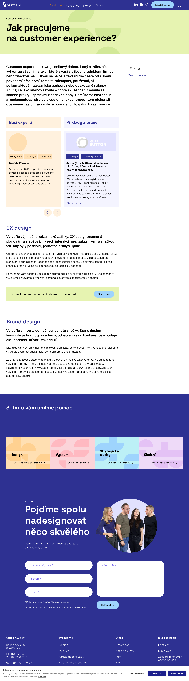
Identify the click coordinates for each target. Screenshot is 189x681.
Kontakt (163, 644)
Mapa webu (165, 650)
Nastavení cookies (137, 673)
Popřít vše (157, 673)
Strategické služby (71, 656)
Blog (119, 662)
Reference (72, 5)
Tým (118, 656)
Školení (87, 5)
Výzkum (64, 650)
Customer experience (73, 662)
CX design (134, 68)
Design (63, 644)
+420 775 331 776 (22, 663)
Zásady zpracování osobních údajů (170, 658)
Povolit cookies (177, 673)
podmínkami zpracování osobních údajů (67, 607)
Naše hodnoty (125, 650)
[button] (56, 5)
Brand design (137, 75)
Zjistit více (42, 676)
